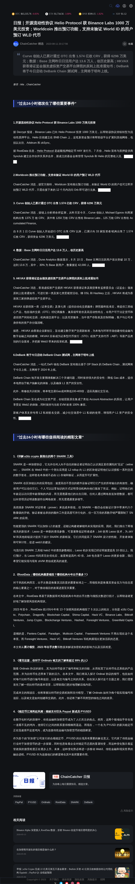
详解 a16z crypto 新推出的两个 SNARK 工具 (45, 456)
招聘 (102, 879)
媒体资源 (66, 879)
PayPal (19, 802)
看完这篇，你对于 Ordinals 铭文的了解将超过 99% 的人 (52, 660)
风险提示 (92, 879)
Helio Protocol (45, 150)
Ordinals (45, 802)
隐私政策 (79, 879)
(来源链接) (104, 189)
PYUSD (32, 802)
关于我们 (54, 879)
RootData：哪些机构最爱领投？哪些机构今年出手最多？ (52, 574)
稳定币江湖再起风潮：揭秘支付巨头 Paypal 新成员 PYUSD (54, 711)
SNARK (75, 802)
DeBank (88, 802)
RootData (60, 802)
